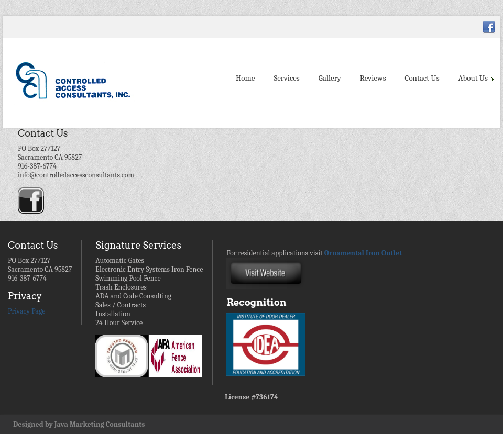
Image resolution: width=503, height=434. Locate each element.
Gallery (330, 78)
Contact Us (422, 78)
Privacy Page (26, 311)
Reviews (373, 78)
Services (286, 78)
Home (245, 78)
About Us (475, 78)
